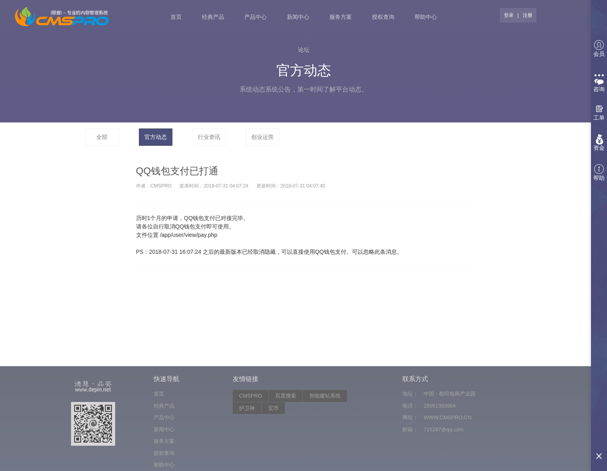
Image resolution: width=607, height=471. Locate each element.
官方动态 (155, 137)
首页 (176, 17)
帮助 (599, 172)
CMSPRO (250, 433)
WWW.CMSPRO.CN (447, 455)
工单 (599, 117)
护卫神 (247, 445)
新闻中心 (298, 17)
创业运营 (262, 137)
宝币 (273, 445)
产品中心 (255, 17)
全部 (102, 137)
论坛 (303, 50)
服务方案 (340, 17)
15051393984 (440, 443)
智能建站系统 (325, 433)
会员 (599, 48)
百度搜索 (285, 433)
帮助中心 (425, 17)
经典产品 (213, 17)
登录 (509, 15)
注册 (527, 15)
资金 (599, 148)
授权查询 (383, 17)
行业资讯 (209, 137)
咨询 (599, 83)
